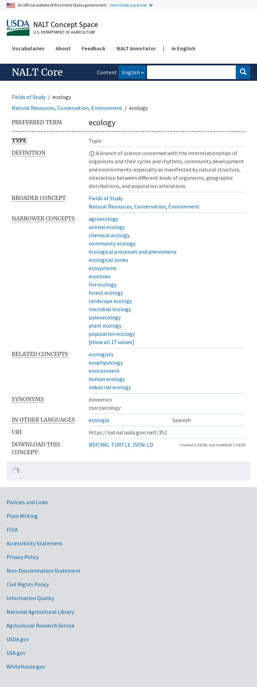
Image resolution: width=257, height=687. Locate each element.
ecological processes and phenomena (132, 251)
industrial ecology (110, 387)
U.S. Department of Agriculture (64, 32)
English (129, 72)
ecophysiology (106, 362)
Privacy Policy (23, 557)
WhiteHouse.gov (26, 666)
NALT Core (37, 72)
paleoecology (105, 317)
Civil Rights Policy (28, 584)
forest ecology (106, 292)
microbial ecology (110, 309)
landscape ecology (110, 300)
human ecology (107, 379)
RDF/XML (99, 444)
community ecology (112, 243)
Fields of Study (29, 96)
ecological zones (108, 259)
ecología (99, 420)
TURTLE (121, 444)
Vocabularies (28, 48)
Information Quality (30, 598)
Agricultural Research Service (41, 625)
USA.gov (16, 652)
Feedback (94, 48)
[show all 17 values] (111, 342)
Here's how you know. (129, 5)
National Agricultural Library (40, 611)
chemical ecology (109, 235)
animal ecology (107, 227)
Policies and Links (27, 502)
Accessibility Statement (35, 543)
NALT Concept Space (65, 24)
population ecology (112, 333)
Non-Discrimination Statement (44, 570)
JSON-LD (142, 444)
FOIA (12, 529)
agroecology (103, 218)
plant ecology (105, 325)
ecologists (101, 354)
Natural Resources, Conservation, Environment (67, 107)
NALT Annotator (136, 48)
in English (183, 48)
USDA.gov (18, 639)
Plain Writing (22, 515)
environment (104, 370)
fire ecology (103, 284)
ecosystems (103, 268)
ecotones (100, 276)
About (63, 48)
